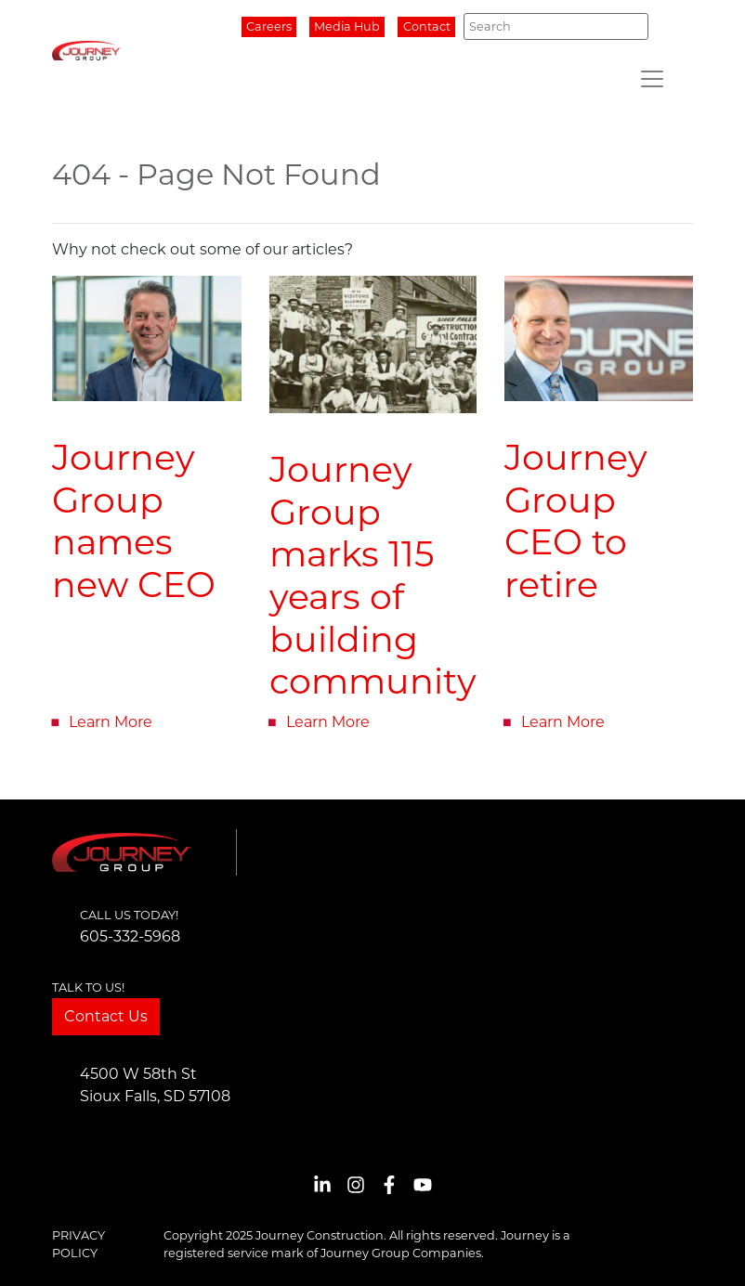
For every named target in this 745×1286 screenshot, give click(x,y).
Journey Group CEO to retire (575, 520)
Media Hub (347, 26)
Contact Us (106, 1016)
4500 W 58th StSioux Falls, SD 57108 (155, 1085)
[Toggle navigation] (652, 78)
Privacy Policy (78, 1244)
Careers (269, 26)
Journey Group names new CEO (134, 520)
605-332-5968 (130, 936)
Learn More (110, 722)
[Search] (556, 26)
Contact (427, 26)
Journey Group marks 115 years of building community (373, 575)
